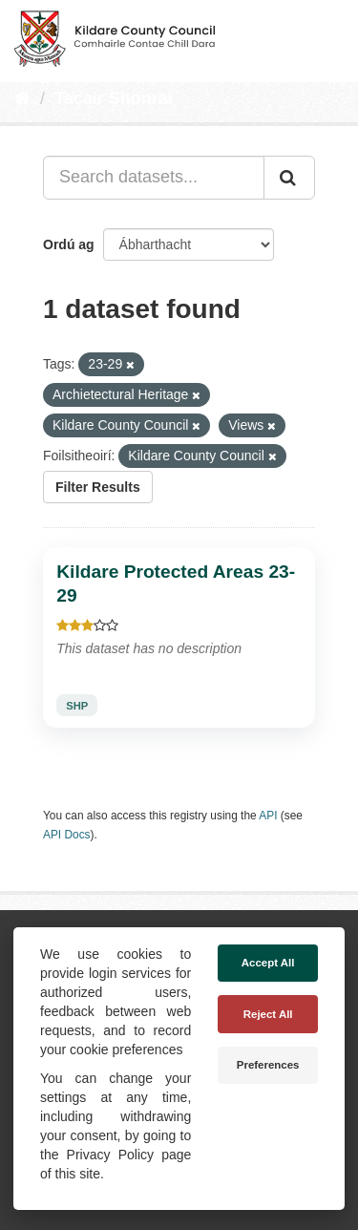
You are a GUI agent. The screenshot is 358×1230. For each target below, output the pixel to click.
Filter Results (97, 487)
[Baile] (22, 98)
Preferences (268, 1065)
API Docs (67, 834)
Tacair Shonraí (113, 98)
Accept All (268, 962)
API (268, 815)
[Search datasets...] (153, 178)
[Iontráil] (289, 178)
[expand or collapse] (327, 36)
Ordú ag (69, 244)
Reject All (268, 1014)
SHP (77, 705)
